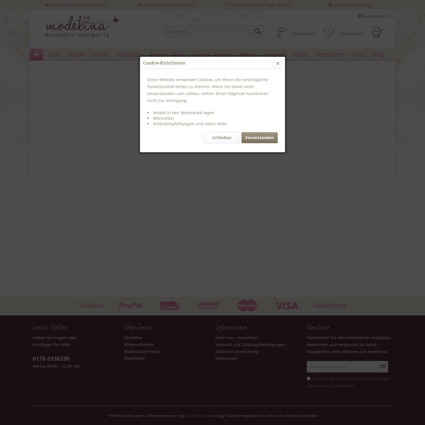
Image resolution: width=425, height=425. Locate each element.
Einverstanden (259, 137)
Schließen (222, 137)
